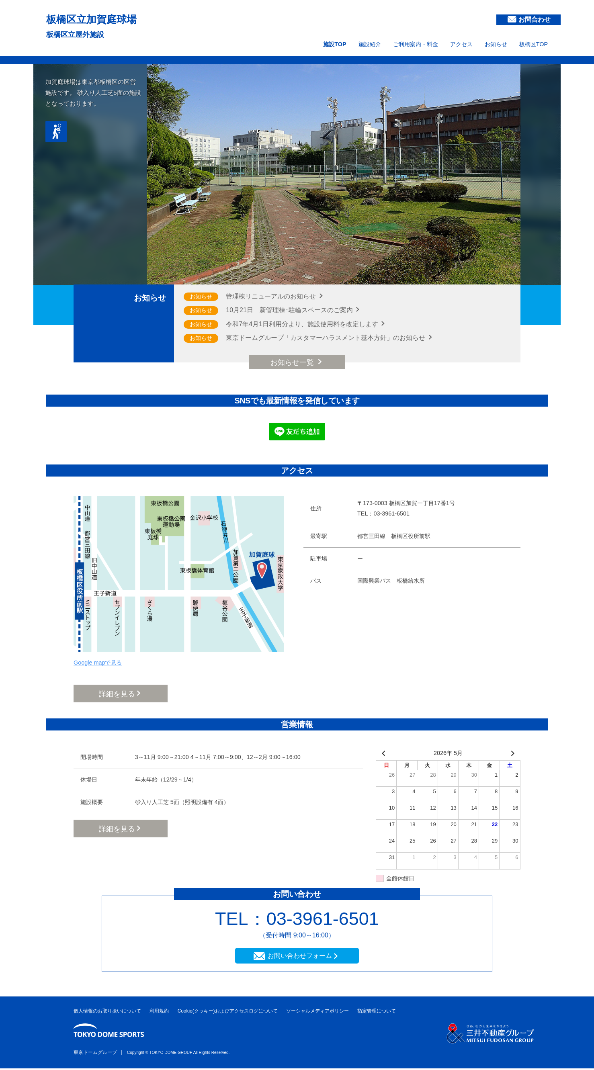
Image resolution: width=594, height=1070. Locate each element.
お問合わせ (534, 19)
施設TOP (334, 44)
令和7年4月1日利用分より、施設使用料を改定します (303, 324)
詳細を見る (117, 694)
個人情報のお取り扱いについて (107, 1012)
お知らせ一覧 (293, 362)
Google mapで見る (98, 662)
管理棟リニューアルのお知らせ (271, 296)
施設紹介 (369, 44)
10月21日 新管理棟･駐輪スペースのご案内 (290, 310)
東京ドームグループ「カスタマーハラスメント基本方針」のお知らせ (326, 337)
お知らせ (496, 44)
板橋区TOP (533, 44)
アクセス (461, 44)
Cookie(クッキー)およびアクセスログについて (228, 1012)
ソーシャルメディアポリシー (317, 1012)
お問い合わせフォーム (300, 957)
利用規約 (159, 1012)
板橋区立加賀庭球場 (106, 18)
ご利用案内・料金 (415, 44)
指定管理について (376, 1012)
